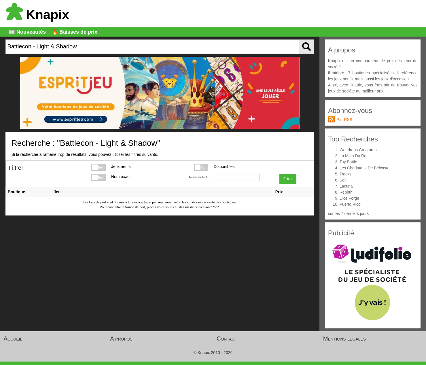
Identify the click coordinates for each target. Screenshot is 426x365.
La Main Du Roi (354, 156)
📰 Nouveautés (27, 32)
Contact (227, 338)
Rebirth (346, 192)
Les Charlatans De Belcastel (365, 168)
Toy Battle (348, 162)
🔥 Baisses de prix (74, 32)
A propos (121, 338)
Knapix (37, 14)
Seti (343, 180)
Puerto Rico (350, 204)
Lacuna (346, 186)
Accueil (13, 338)
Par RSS (344, 119)
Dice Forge (349, 198)
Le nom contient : (198, 177)
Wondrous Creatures (358, 149)
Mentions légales (344, 338)
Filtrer (288, 179)
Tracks (345, 174)
